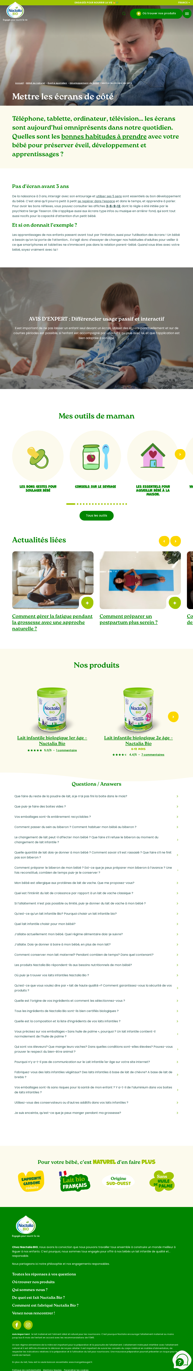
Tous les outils (96, 515)
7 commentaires (152, 755)
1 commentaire (66, 750)
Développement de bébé (84, 83)
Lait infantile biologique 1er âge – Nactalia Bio (52, 741)
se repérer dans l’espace (96, 201)
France (184, 2)
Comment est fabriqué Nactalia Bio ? (45, 1306)
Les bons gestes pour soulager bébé (38, 488)
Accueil (19, 83)
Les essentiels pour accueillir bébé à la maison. (153, 490)
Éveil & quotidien (57, 83)
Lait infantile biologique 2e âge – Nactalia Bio (138, 741)
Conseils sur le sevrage (95, 486)
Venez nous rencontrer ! (33, 1313)
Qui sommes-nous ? (30, 1290)
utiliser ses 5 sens (109, 196)
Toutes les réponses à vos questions (44, 1274)
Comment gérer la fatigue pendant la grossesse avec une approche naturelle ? (52, 622)
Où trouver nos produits (156, 13)
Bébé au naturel (35, 83)
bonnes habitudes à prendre (104, 137)
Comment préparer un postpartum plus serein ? (129, 619)
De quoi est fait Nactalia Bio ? (38, 1298)
